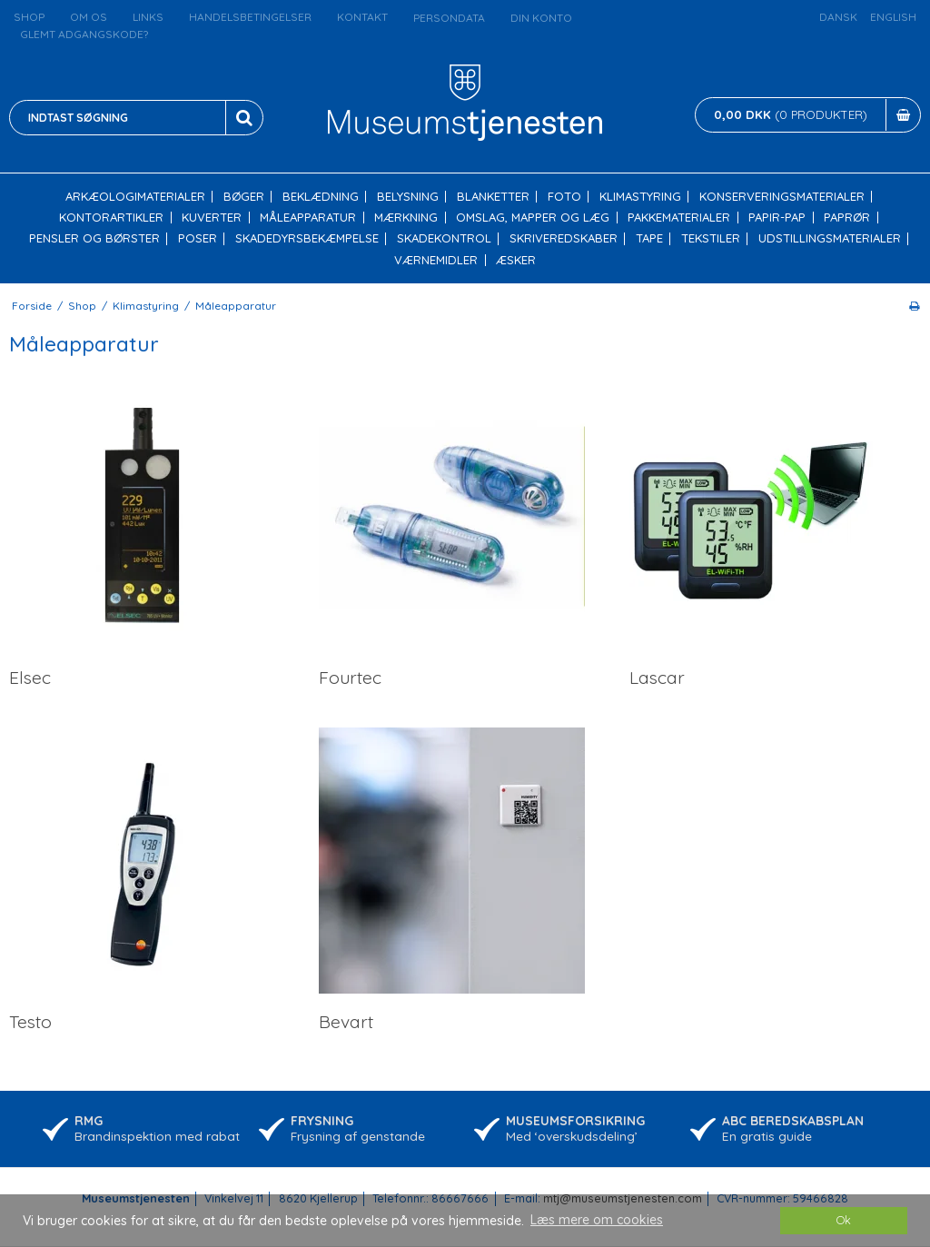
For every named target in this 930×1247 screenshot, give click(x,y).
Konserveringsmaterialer (782, 197)
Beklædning (320, 197)
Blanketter (493, 197)
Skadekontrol (444, 238)
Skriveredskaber (564, 238)
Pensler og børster (94, 238)
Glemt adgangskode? (84, 34)
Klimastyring (640, 197)
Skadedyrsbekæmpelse (307, 238)
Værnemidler (436, 260)
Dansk (838, 17)
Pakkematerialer (679, 217)
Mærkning (406, 217)
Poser (197, 238)
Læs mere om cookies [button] (596, 1220)
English (893, 17)
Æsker (516, 260)
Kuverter (212, 217)
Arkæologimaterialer (135, 197)
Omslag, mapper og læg (532, 217)
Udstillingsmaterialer (829, 238)
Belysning (408, 197)
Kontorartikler (111, 217)
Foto (564, 197)
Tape (649, 238)
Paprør (847, 217)
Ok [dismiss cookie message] (843, 1219)
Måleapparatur (308, 217)
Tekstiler (710, 238)
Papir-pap (777, 217)
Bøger (243, 197)
